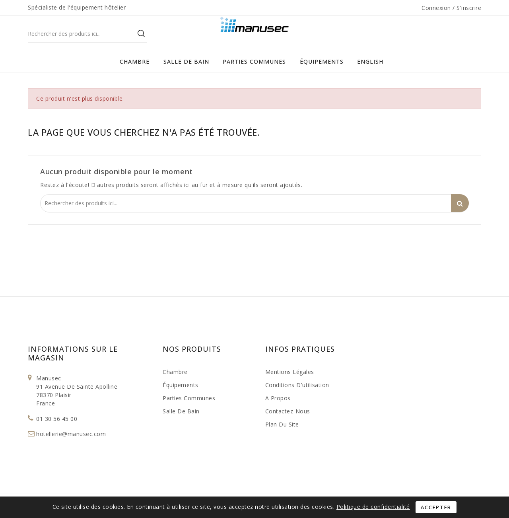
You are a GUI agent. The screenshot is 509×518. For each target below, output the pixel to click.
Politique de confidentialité (373, 506)
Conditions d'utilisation (297, 385)
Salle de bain (186, 61)
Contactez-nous (287, 411)
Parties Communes (254, 61)
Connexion (437, 8)
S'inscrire (469, 8)
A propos (278, 398)
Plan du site (282, 424)
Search (141, 33)
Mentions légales (289, 372)
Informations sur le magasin (73, 353)
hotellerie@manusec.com (71, 434)
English (370, 61)
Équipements (322, 61)
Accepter (436, 507)
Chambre (135, 61)
